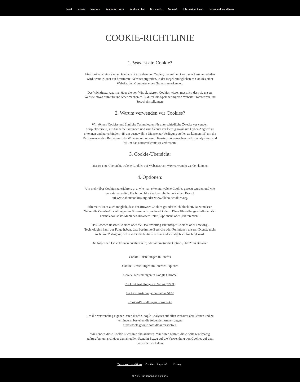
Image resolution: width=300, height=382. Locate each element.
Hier (94, 166)
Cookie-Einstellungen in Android (150, 302)
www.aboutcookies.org (132, 198)
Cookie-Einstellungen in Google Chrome (150, 275)
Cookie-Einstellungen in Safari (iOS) (150, 293)
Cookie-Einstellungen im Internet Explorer (150, 266)
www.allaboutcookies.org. (171, 198)
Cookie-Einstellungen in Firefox (150, 257)
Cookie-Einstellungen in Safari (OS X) (150, 284)
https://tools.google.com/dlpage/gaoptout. (150, 325)
